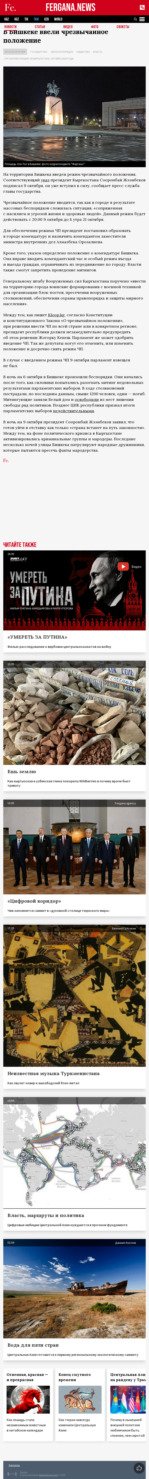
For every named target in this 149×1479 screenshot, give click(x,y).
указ (45, 179)
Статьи (40, 27)
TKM (36, 19)
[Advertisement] (74, 509)
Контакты (14, 1465)
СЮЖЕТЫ (123, 27)
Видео (68, 27)
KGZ (16, 19)
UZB (46, 19)
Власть (97, 51)
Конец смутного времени (75, 1377)
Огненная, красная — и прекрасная (27, 1377)
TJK (26, 19)
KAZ (6, 19)
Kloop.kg (56, 314)
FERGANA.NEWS (70, 7)
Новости (10, 27)
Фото (95, 27)
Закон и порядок (62, 51)
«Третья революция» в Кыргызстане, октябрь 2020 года (38, 58)
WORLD (58, 19)
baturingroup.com (48, 1475)
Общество (83, 51)
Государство (38, 51)
